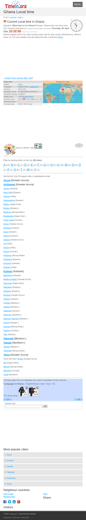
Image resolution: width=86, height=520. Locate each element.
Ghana (20, 17)
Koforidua (7, 259)
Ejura (5, 232)
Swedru (6, 331)
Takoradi (8, 338)
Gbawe (6, 240)
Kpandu (6, 267)
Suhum (6, 323)
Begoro (6, 208)
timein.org (13, 514)
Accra (20, 84)
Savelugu (7, 315)
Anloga (6, 196)
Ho (4, 244)
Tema (6, 354)
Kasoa (6, 252)
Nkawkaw (7, 287)
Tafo (5, 334)
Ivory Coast (8, 494)
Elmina (6, 236)
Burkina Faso (9, 497)
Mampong (7, 275)
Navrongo (7, 283)
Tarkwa (6, 347)
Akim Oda (7, 192)
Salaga (6, 307)
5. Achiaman (10, 478)
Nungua (6, 295)
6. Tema (8, 484)
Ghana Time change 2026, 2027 (19, 78)
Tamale (7, 342)
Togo (45, 494)
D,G (30, 104)
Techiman (7, 351)
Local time (12, 17)
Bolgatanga (8, 216)
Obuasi (6, 299)
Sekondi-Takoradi (11, 319)
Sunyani (7, 327)
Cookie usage (25, 517)
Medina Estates (10, 279)
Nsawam (7, 291)
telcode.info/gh (27, 96)
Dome (6, 224)
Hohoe (6, 248)
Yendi (5, 375)
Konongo (7, 263)
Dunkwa (7, 228)
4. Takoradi (9, 472)
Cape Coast (8, 220)
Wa (4, 363)
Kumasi (7, 271)
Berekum (7, 212)
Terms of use (7, 517)
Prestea (6, 303)
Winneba (7, 371)
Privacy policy (16, 517)
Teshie (20, 359)
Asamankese (9, 200)
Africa (60, 37)
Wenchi (6, 367)
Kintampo (7, 255)
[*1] (4, 28)
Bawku (6, 204)
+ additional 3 (34, 87)
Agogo (6, 189)
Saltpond (7, 311)
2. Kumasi (9, 460)
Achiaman (9, 184)
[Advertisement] (43, 58)
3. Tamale (9, 466)
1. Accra (8, 455)
